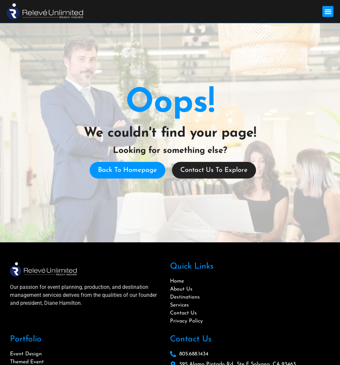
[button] (327, 11)
